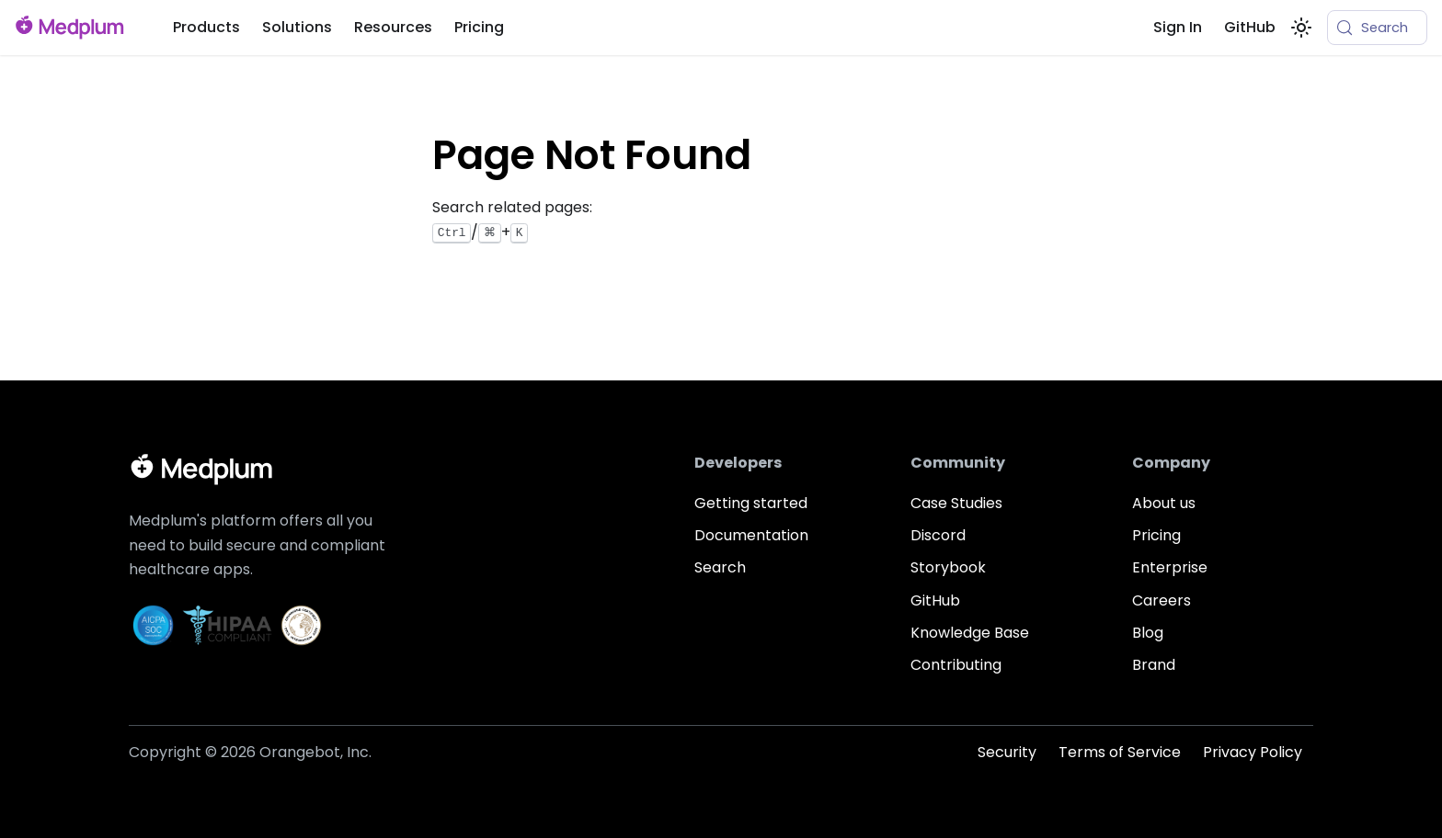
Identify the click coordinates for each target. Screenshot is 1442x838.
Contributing (955, 664)
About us (1164, 503)
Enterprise (1169, 567)
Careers (1161, 600)
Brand (1153, 664)
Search (720, 567)
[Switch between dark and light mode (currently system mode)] (1301, 27)
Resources (393, 27)
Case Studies (956, 503)
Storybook (948, 567)
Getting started (750, 503)
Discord (938, 535)
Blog (1147, 632)
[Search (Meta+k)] (1377, 27)
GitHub (1250, 27)
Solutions (297, 27)
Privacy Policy (1252, 752)
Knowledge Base (969, 632)
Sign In (1177, 27)
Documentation (751, 535)
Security (1007, 752)
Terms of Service (1120, 752)
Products (206, 27)
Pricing (479, 27)
